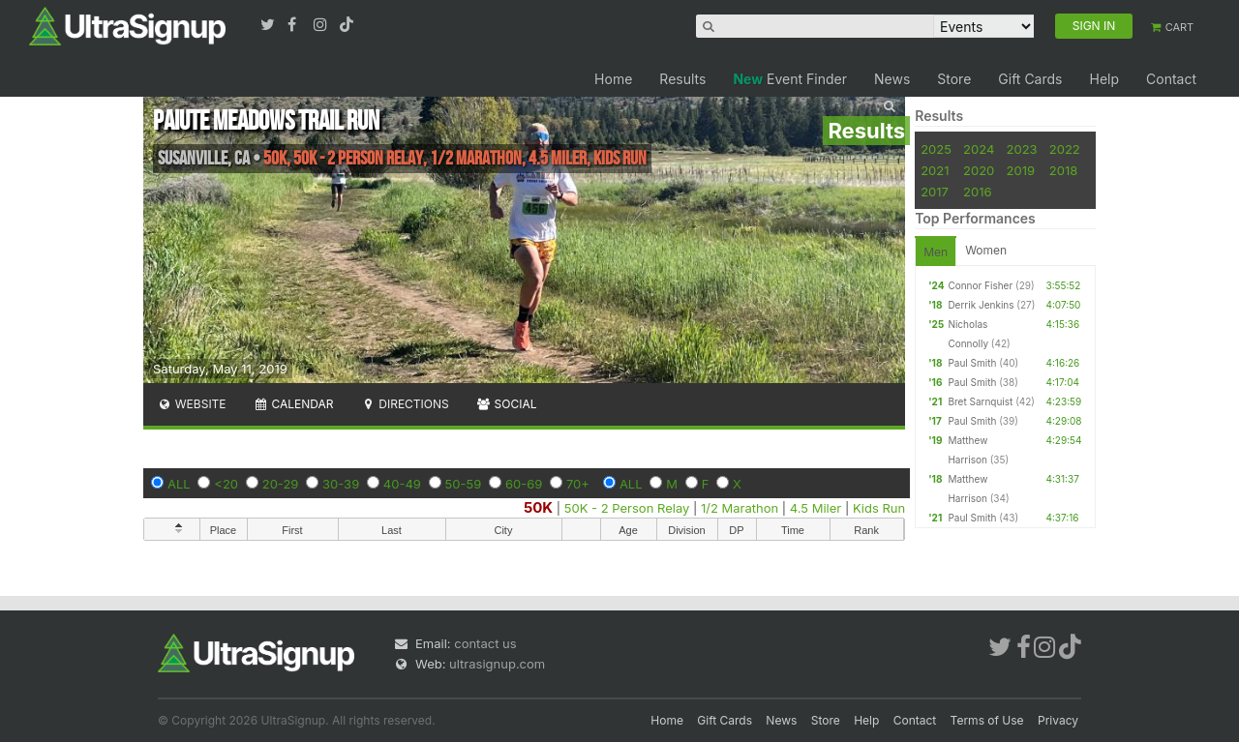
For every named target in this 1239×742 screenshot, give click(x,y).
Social (506, 404)
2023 (1022, 149)
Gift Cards (1030, 79)
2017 (935, 191)
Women (986, 250)
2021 (935, 170)
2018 (1063, 170)
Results (682, 79)
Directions (404, 404)
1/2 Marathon (739, 508)
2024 (978, 149)
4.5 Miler (815, 508)
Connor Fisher (980, 285)
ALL (179, 483)
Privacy (1058, 720)
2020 (978, 170)
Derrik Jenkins (980, 305)
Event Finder (790, 79)
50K (538, 507)
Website (192, 404)
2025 (936, 149)
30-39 (340, 483)
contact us (485, 643)
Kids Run (879, 508)
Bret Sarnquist (980, 401)
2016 (977, 191)
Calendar (294, 404)
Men (935, 252)
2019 (1021, 170)
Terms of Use (987, 720)
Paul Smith (972, 363)
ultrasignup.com (497, 663)
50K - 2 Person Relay (627, 508)
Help (1104, 79)
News (892, 79)
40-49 (402, 483)
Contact (1171, 79)
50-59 (463, 483)
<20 (226, 483)
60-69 (523, 483)
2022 (1064, 149)
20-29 (280, 483)
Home (613, 79)
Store (954, 79)
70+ (577, 483)
